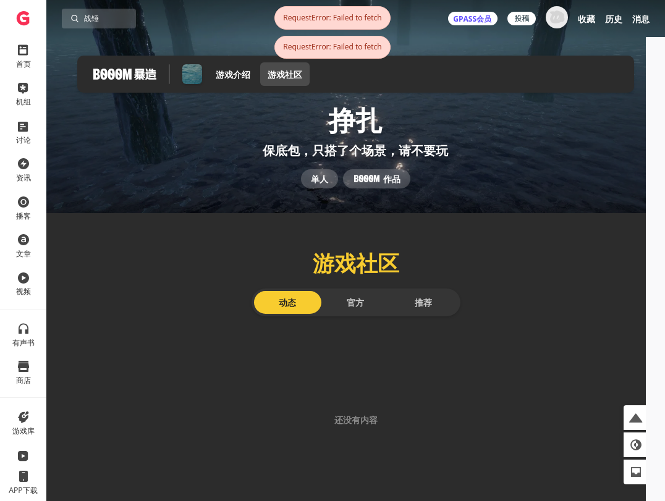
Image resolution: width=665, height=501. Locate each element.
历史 (613, 19)
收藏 (586, 19)
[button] (636, 417)
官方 (355, 319)
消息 (641, 19)
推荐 (423, 319)
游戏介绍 (233, 74)
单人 (319, 190)
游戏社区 (285, 74)
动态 (287, 319)
